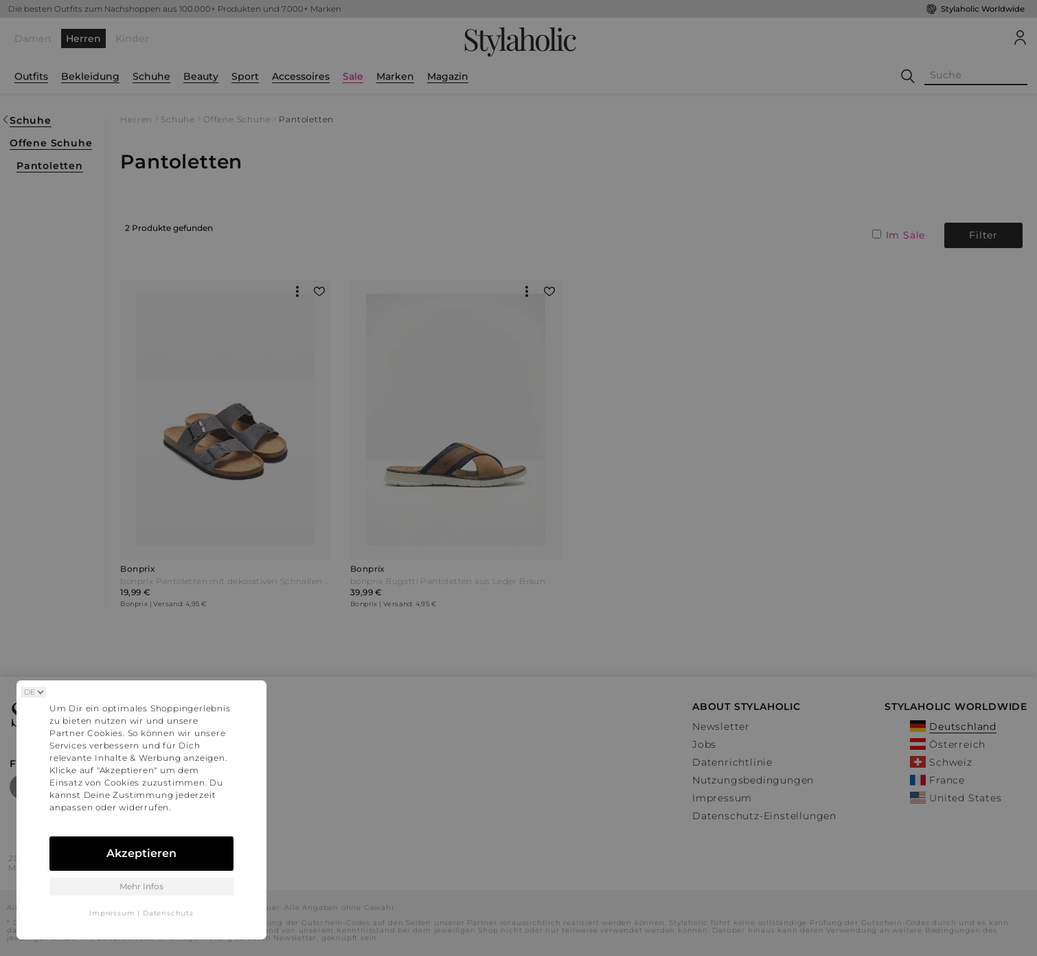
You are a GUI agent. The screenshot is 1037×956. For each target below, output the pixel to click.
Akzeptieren (141, 853)
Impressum (112, 913)
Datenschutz (168, 913)
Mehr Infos (141, 886)
